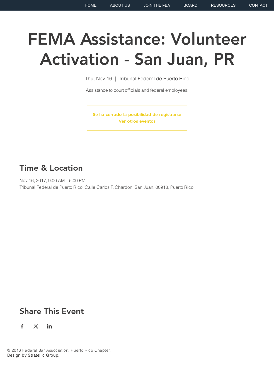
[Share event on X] (35, 326)
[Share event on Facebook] (22, 326)
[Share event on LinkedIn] (49, 326)
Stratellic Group (43, 355)
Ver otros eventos (137, 121)
